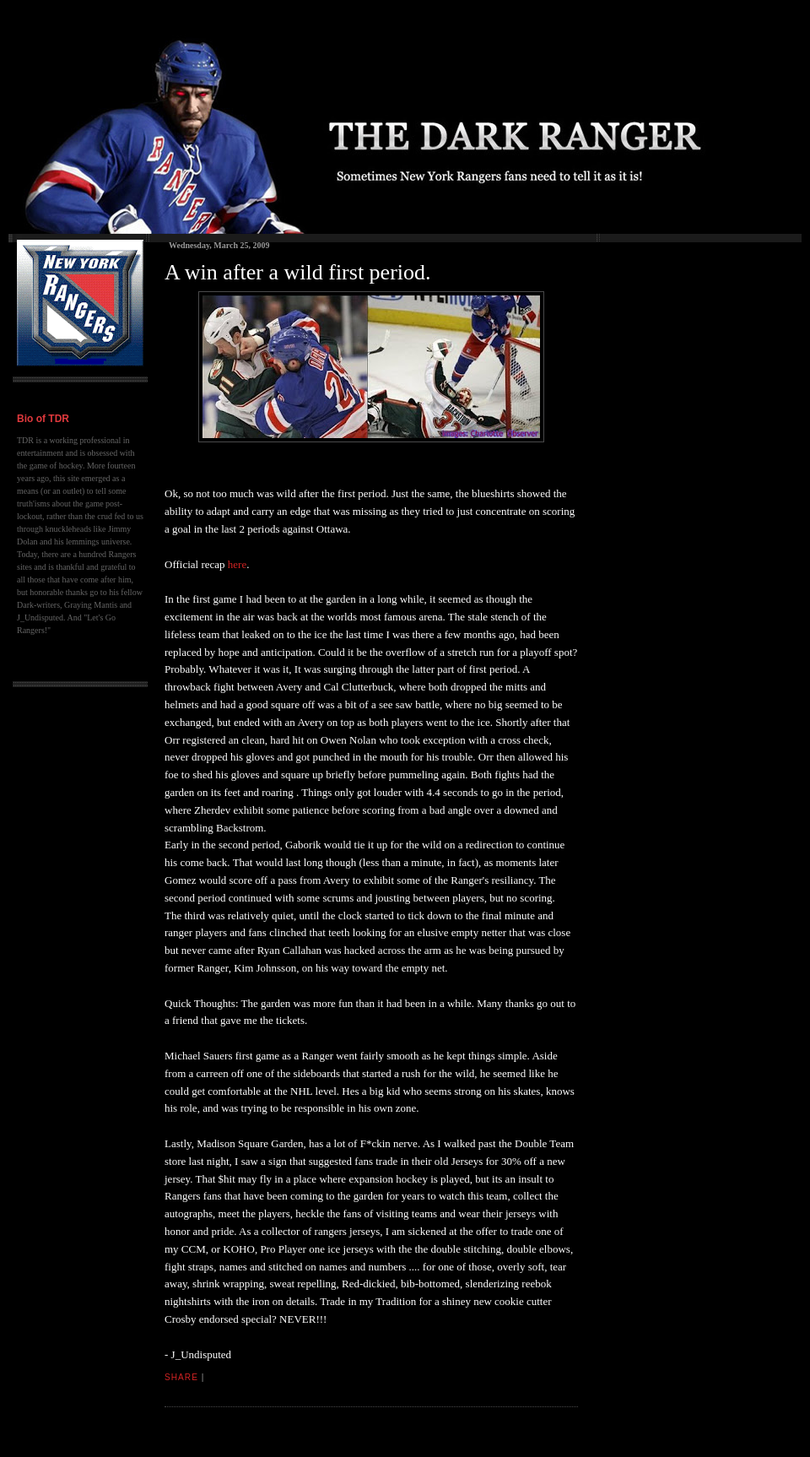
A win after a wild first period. (298, 272)
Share (181, 1377)
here (237, 564)
